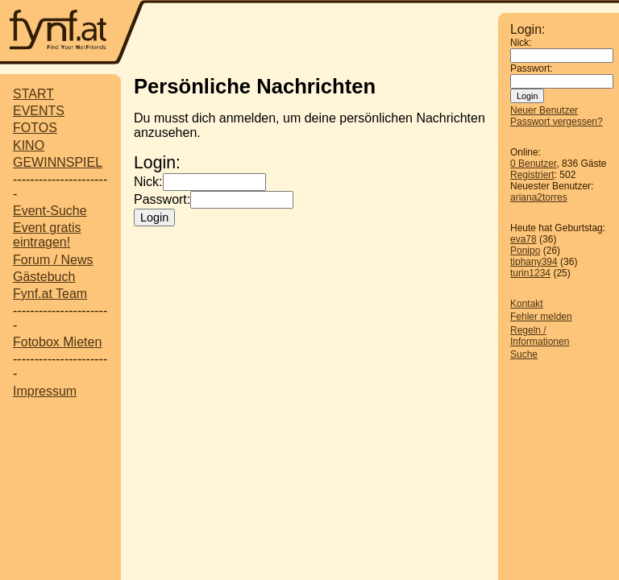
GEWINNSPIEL (57, 162)
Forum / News (53, 260)
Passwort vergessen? (556, 121)
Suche (524, 354)
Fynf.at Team (50, 293)
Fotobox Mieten (57, 342)
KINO (28, 145)
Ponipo (525, 250)
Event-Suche (50, 211)
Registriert (532, 174)
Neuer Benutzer (544, 110)
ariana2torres (538, 197)
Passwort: (531, 68)
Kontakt (526, 303)
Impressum (45, 391)
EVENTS (38, 111)
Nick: (521, 42)
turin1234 (530, 273)
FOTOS (35, 128)
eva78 (523, 239)
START (33, 94)
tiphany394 (534, 261)
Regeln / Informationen (539, 336)
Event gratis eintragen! (47, 235)
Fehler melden (541, 316)
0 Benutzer (533, 163)
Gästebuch (44, 277)
